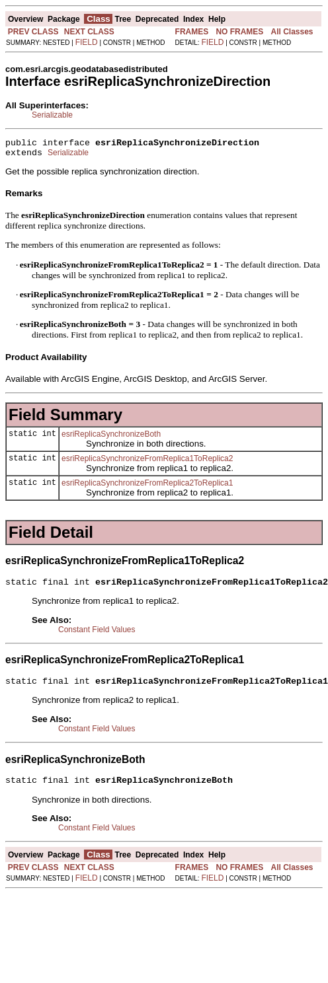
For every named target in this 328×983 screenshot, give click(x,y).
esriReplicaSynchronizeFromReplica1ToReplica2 (147, 462)
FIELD (86, 42)
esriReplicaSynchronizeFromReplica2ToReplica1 (147, 487)
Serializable (52, 115)
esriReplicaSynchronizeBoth (111, 438)
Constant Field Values (97, 635)
